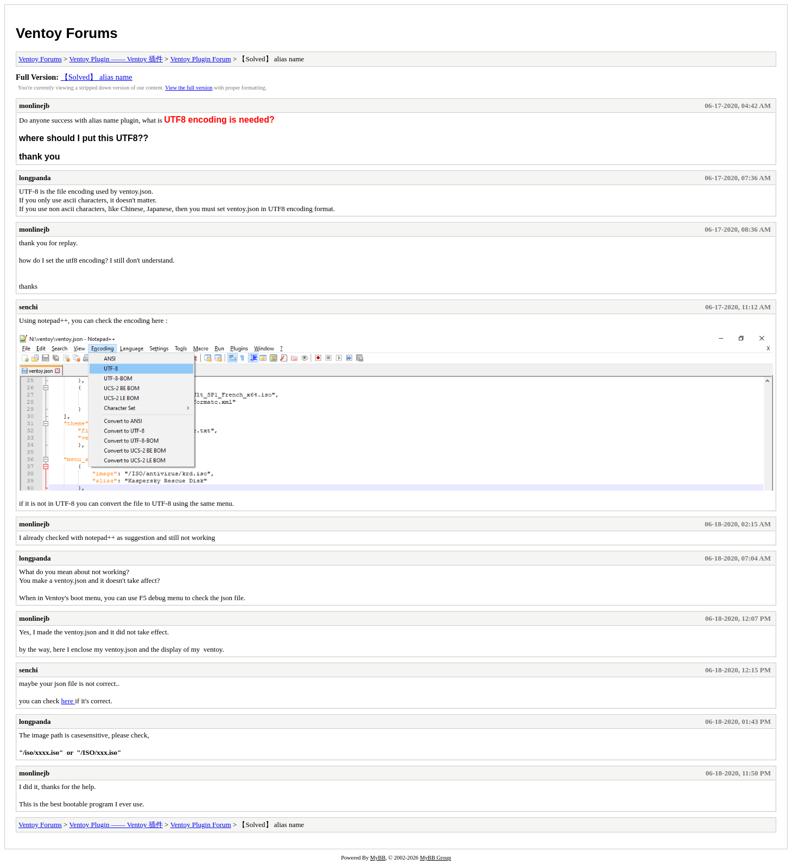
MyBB (377, 858)
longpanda (35, 178)
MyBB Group (435, 858)
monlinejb (34, 105)
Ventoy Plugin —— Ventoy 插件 (115, 59)
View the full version (188, 88)
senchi (28, 307)
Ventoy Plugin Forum (200, 59)
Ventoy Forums (67, 33)
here (68, 701)
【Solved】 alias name (96, 77)
